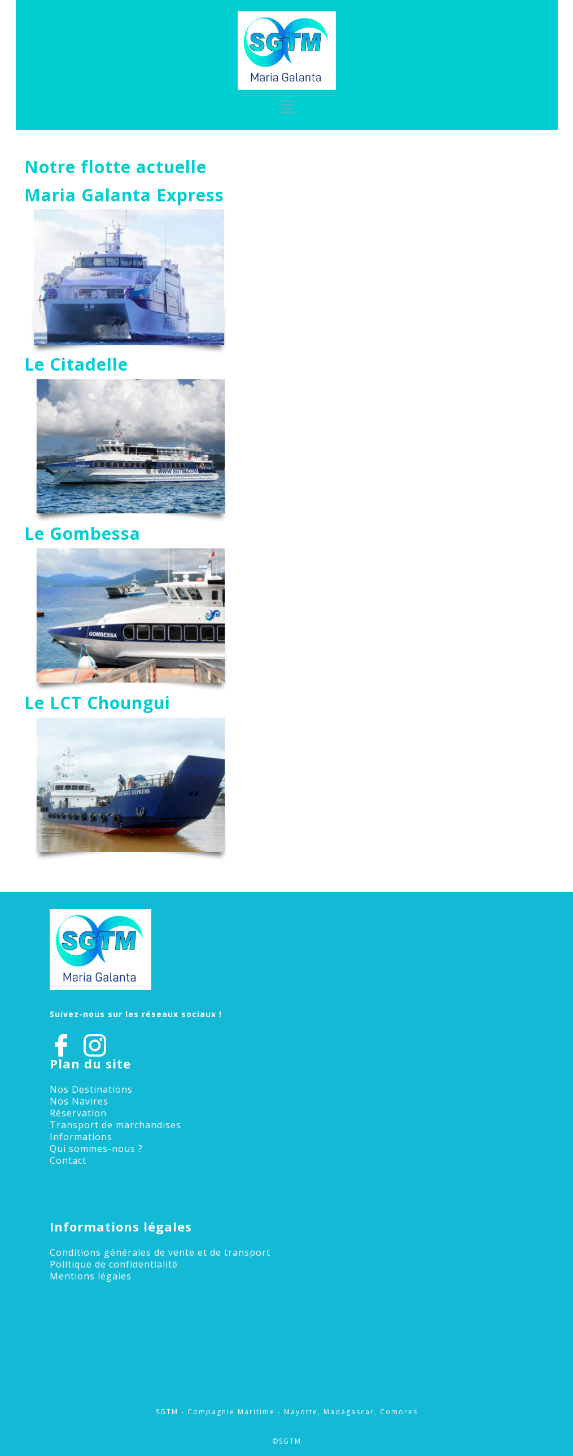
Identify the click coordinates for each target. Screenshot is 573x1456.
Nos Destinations (91, 1089)
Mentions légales (91, 1276)
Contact (68, 1160)
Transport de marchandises (115, 1125)
